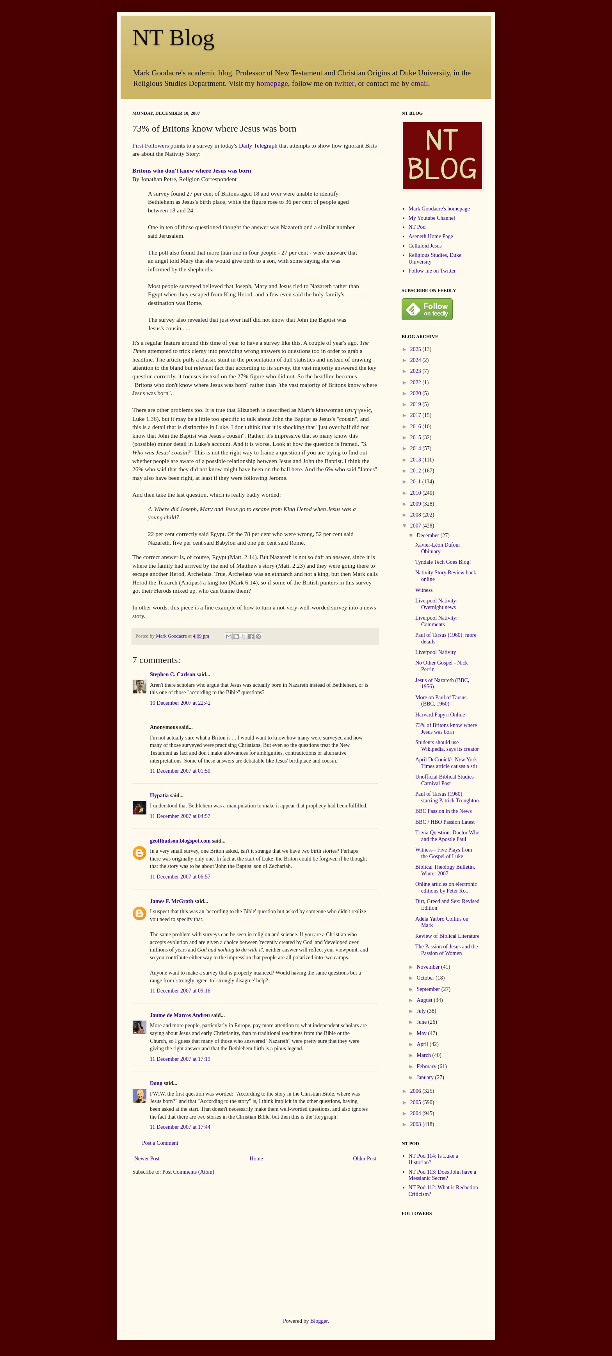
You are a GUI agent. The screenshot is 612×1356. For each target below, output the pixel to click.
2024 (416, 360)
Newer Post (147, 1159)
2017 (416, 415)
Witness (424, 590)
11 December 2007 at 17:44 (180, 1127)
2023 (416, 371)
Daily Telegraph (258, 145)
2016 (416, 426)
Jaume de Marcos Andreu (180, 1015)
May (422, 1033)
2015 (416, 437)
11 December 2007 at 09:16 (180, 991)
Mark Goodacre (172, 636)
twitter (344, 83)
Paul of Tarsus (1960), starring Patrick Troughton (447, 797)
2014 (416, 448)
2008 (416, 515)
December (428, 535)
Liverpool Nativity (435, 652)
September (428, 989)
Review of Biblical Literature (447, 936)
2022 (416, 382)
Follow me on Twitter (432, 271)
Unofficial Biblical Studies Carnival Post (444, 780)
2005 (416, 1102)
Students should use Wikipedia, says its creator (447, 745)
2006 (416, 1091)
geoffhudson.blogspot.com (180, 841)
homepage (272, 83)
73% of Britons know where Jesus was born (446, 728)
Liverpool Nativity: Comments (436, 621)
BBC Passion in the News (443, 811)
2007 (416, 526)
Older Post (365, 1159)
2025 (416, 349)
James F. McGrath (171, 901)
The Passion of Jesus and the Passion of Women (446, 950)
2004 (416, 1113)
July (421, 1011)
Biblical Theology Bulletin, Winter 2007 (445, 870)
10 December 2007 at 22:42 (180, 703)
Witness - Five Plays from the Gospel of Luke (443, 853)
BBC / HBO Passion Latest (445, 822)
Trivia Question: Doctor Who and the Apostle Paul (447, 836)
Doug (156, 1083)
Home (256, 1159)
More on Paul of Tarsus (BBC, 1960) (440, 701)
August (425, 1000)
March (424, 1055)
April (422, 1044)
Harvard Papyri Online (440, 715)
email (419, 83)
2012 (416, 471)
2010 (416, 493)
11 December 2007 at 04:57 (180, 816)
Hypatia (159, 795)
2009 (416, 504)
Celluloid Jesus (425, 246)
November (428, 967)
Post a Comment (160, 1143)
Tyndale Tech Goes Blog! (443, 562)
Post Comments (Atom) (188, 1172)
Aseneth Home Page (431, 236)
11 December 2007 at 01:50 (180, 771)
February (427, 1066)
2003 (416, 1124)
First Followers (150, 145)
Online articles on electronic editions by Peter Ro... (446, 887)
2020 (416, 393)
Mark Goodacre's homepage (439, 209)
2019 (416, 404)
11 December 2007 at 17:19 (180, 1059)
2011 (416, 482)
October (426, 978)
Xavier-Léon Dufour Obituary (437, 548)
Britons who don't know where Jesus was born (191, 170)
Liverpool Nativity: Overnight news (436, 604)
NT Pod (417, 227)
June (422, 1022)
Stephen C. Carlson (172, 674)
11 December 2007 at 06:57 (180, 877)
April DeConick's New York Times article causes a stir (446, 763)
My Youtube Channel (432, 218)
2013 (416, 460)
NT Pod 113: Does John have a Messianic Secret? (442, 1175)
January (425, 1077)
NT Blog (173, 37)
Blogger (318, 1321)
